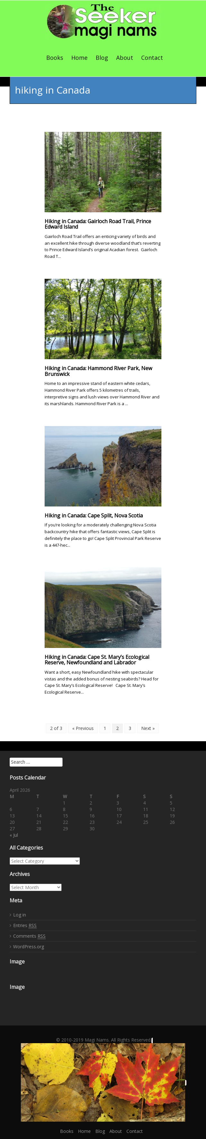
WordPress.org (28, 946)
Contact (152, 57)
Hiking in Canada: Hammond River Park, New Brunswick (98, 371)
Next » (148, 728)
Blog (102, 57)
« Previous (83, 728)
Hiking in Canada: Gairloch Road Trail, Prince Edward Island (98, 224)
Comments (29, 936)
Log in (19, 915)
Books (54, 57)
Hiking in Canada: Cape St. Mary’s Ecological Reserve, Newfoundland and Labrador (97, 659)
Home (79, 57)
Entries (25, 925)
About (124, 57)
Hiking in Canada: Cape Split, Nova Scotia (94, 515)
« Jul (14, 835)
